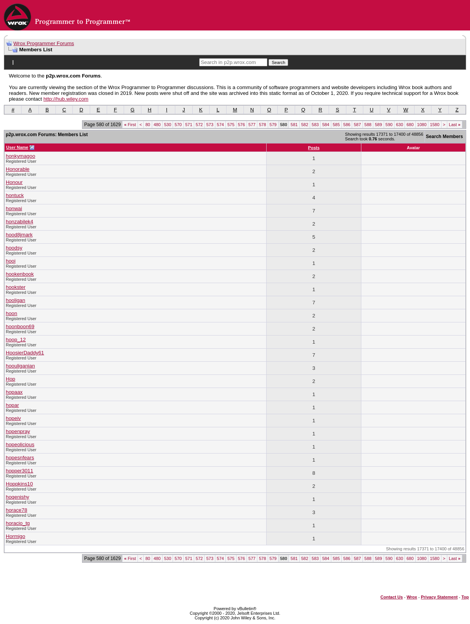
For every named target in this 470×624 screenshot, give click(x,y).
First (130, 124)
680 (409, 124)
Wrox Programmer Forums (43, 43)
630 (399, 124)
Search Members (444, 136)
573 (209, 124)
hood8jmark (19, 235)
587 (357, 124)
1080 (421, 124)
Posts (314, 147)
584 (325, 124)
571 (188, 124)
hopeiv (13, 418)
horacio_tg (18, 523)
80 (147, 124)
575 (230, 124)
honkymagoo (20, 156)
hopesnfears (20, 457)
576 (241, 124)
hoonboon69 (20, 326)
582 (304, 124)
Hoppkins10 (19, 484)
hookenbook (20, 274)
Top (465, 597)
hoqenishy (17, 497)
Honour (14, 182)
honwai (14, 208)
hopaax (14, 392)
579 (273, 124)
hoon (11, 313)
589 (378, 124)
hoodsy (14, 248)
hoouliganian (20, 366)
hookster (15, 287)
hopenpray (18, 431)
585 (336, 124)
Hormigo (15, 536)
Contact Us (392, 597)
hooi (10, 261)
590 (389, 124)
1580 (434, 124)
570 (178, 124)
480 (157, 124)
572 (199, 124)
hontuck (15, 195)
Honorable (18, 169)
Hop (10, 379)
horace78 (16, 510)
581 (293, 124)
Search (278, 62)
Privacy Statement (439, 597)
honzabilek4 (19, 221)
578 (262, 124)
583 (315, 124)
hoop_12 (16, 339)
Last (454, 124)
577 (251, 124)
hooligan (15, 300)
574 (220, 124)
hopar (12, 405)
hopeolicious (20, 444)
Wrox (411, 597)
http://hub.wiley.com (66, 99)
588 (367, 124)
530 (167, 124)
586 (346, 124)
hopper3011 (19, 471)
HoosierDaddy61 (25, 353)
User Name (17, 147)
